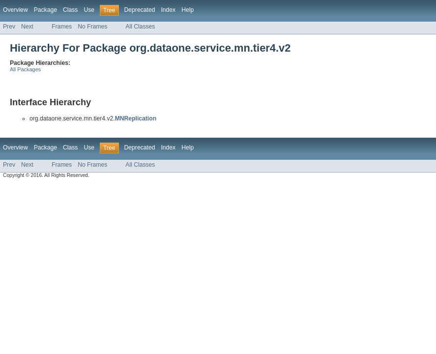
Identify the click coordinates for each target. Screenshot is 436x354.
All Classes (140, 26)
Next (27, 26)
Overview (15, 9)
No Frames (92, 26)
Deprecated (139, 9)
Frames (62, 26)
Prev (9, 26)
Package (45, 9)
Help (187, 9)
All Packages (25, 69)
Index (168, 9)
